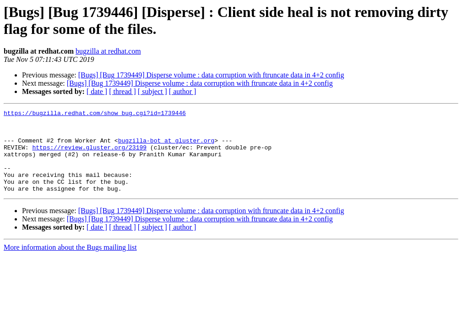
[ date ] (97, 91)
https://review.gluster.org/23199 (89, 155)
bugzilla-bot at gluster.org (166, 147)
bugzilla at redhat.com (108, 51)
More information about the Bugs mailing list (70, 264)
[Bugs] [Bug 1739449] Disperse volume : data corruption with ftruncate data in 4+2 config (211, 75)
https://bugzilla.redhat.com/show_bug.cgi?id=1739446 (95, 114)
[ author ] (182, 91)
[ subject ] (152, 91)
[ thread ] (122, 91)
